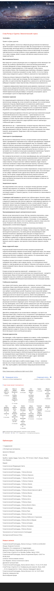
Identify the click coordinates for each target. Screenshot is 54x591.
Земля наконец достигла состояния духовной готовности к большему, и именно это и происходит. (23, 416)
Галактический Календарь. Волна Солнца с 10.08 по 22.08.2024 (24, 544)
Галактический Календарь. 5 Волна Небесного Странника (22, 517)
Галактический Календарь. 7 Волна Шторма (18, 523)
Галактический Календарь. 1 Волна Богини (17, 472)
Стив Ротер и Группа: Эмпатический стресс (35, 20)
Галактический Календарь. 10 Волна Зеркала (18, 475)
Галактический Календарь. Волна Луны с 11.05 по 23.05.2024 (39, 411)
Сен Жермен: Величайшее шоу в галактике (6, 410)
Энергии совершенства (11, 573)
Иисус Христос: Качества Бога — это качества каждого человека (31, 411)
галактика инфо (9, 431)
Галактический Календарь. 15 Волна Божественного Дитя (22, 490)
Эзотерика (33, 431)
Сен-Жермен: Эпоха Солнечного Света (16, 561)
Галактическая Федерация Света (14, 466)
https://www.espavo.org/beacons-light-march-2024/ (18, 371)
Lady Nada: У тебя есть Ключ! (6, 391)
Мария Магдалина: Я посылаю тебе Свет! (47, 392)
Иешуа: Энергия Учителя (11, 546)
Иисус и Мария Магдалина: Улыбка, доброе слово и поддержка (14, 395)
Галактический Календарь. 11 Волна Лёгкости (18, 478)
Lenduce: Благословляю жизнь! (13, 558)
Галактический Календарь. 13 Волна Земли (17, 484)
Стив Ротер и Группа (26, 431)
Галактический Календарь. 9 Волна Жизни (17, 529)
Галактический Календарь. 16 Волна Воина (17, 493)
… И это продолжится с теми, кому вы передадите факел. (22, 569)
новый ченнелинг (17, 431)
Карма (39, 389)
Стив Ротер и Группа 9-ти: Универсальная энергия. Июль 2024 (24, 567)
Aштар (5, 455)
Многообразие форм (10, 575)
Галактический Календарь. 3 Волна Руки (16, 511)
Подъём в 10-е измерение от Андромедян (17, 548)
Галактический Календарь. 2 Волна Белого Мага (19, 505)
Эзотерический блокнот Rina (12, 535)
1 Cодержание (21, 433)
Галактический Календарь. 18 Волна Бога (17, 499)
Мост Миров (23, 389)
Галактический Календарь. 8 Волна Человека (18, 526)
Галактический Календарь (12, 469)
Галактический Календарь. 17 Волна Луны (17, 496)
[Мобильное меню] (50, 4)
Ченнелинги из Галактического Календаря (17, 532)
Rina (14, 433)
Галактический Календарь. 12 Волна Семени (18, 481)
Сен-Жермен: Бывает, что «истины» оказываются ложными (31, 394)
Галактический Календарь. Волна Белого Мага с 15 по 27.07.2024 (25, 565)
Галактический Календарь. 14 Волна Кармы (17, 487)
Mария (5, 463)
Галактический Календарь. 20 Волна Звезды (18, 508)
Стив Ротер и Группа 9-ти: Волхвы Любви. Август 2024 (21, 552)
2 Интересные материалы (33, 433)
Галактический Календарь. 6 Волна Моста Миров (19, 520)
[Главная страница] (13, 20)
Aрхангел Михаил (9, 452)
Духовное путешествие (10, 563)
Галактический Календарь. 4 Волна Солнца (17, 514)
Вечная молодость (47, 407)
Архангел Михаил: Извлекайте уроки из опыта (18, 550)
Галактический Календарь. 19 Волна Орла (17, 502)
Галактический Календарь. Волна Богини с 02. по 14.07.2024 (23, 571)
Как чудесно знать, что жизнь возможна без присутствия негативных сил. (14, 413)
